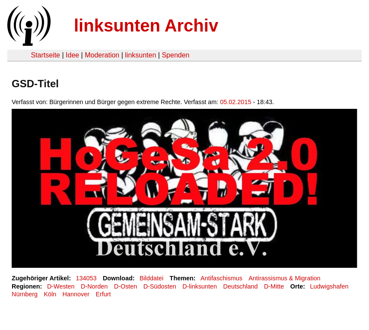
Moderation (102, 55)
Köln (50, 294)
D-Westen (61, 286)
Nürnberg (25, 294)
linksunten (140, 55)
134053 (86, 278)
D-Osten (125, 286)
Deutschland (240, 286)
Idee (72, 55)
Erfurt (103, 294)
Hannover (76, 294)
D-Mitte (274, 286)
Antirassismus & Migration (284, 278)
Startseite (45, 55)
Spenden (175, 55)
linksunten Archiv (146, 25)
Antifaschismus (221, 278)
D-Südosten (159, 286)
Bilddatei (151, 278)
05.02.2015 (235, 101)
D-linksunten (199, 286)
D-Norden (94, 286)
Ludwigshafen (329, 286)
